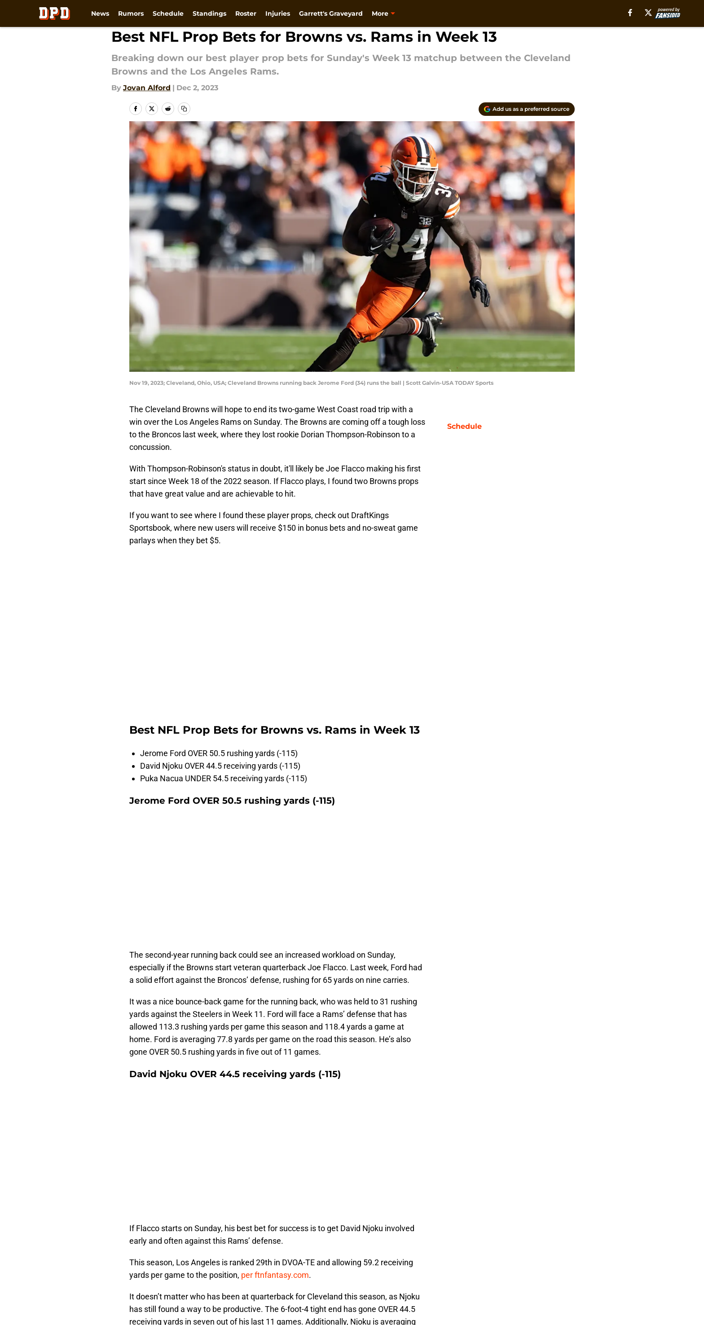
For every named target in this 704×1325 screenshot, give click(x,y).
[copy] (184, 108)
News (100, 13)
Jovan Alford (147, 88)
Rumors (131, 13)
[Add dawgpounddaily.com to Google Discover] (527, 109)
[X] (648, 12)
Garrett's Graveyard (331, 13)
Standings (209, 13)
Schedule (168, 13)
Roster (245, 13)
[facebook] (630, 12)
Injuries (277, 13)
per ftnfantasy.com (275, 1275)
